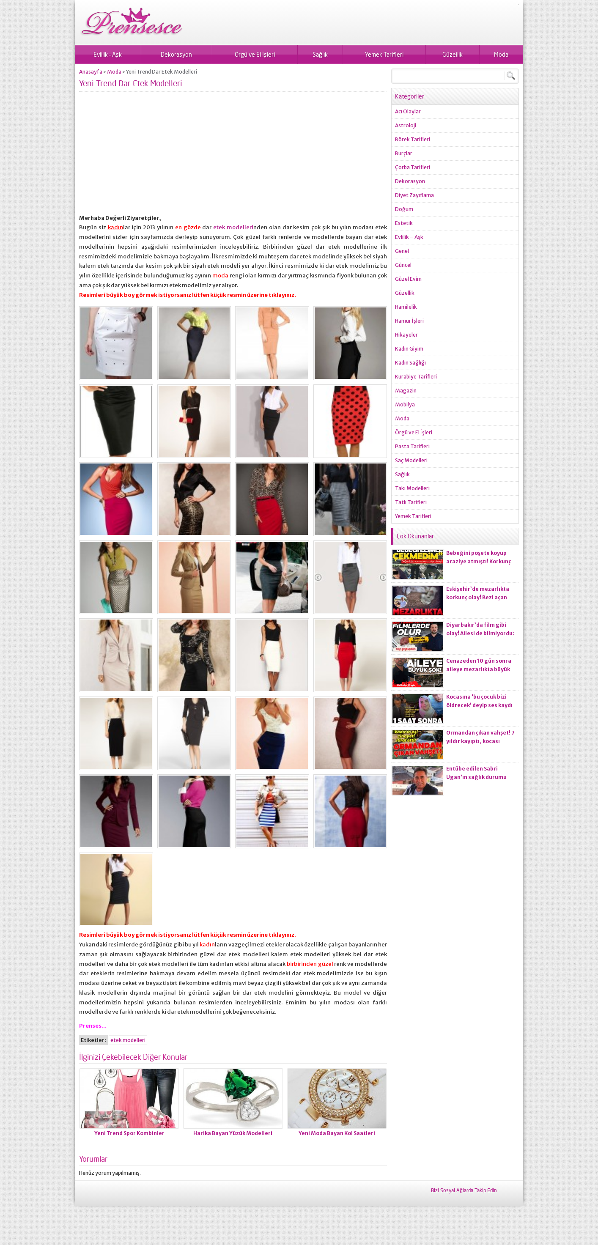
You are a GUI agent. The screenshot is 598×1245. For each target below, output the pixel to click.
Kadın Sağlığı (410, 362)
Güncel (403, 265)
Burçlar (403, 153)
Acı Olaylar (408, 111)
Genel (402, 251)
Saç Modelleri (411, 460)
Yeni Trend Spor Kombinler (129, 1133)
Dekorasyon (176, 54)
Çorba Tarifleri (412, 167)
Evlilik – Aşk (107, 54)
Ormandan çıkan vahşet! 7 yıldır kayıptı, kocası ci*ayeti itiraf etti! (480, 741)
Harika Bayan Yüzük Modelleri (232, 1133)
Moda (501, 54)
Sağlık (320, 54)
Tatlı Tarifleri (411, 502)
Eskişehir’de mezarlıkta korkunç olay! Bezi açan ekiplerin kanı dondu (477, 597)
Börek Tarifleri (412, 139)
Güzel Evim (408, 279)
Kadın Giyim (409, 349)
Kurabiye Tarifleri (416, 376)
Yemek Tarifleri (384, 54)
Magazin (406, 390)
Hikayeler (406, 335)
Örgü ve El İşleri (255, 54)
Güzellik (452, 54)
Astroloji (405, 125)
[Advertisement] (233, 154)
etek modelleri (233, 227)
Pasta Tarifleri (412, 446)
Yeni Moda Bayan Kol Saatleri (337, 1133)
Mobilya (405, 404)
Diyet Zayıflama (414, 195)
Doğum (404, 209)
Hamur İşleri (409, 321)
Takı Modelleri (412, 488)
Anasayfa (90, 72)
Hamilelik (406, 307)
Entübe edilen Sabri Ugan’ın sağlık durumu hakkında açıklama (476, 777)
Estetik (404, 223)
